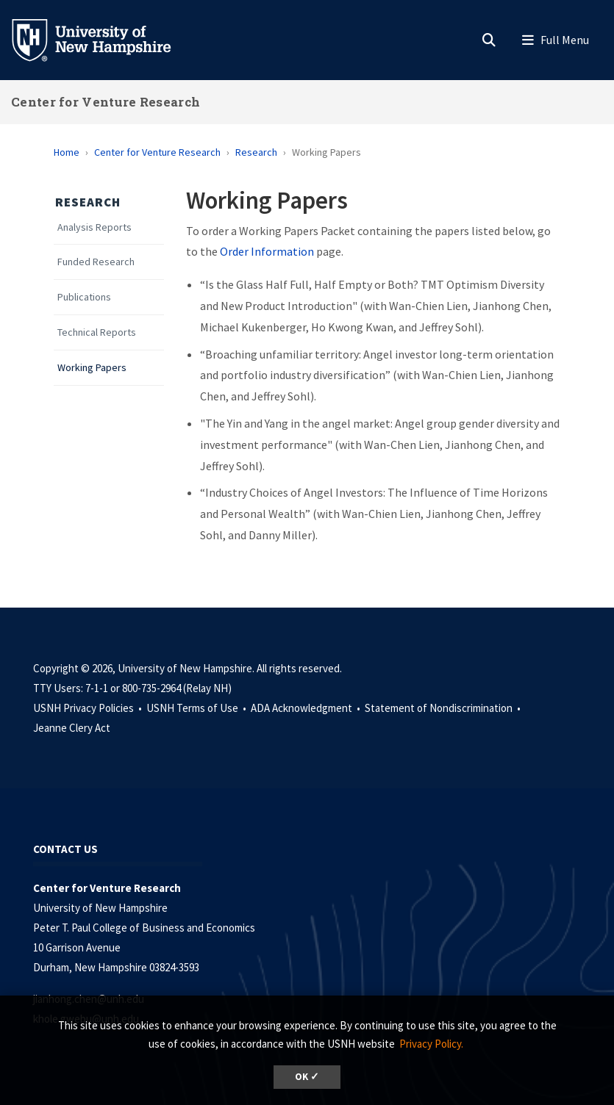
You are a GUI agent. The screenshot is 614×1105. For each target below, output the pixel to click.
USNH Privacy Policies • (88, 708)
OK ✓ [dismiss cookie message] (307, 1076)
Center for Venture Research (105, 101)
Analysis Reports (94, 227)
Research (256, 152)
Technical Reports (96, 332)
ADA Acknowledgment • (307, 708)
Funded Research (96, 262)
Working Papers (91, 367)
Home (66, 152)
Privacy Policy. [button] (431, 1044)
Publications (84, 297)
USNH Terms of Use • (197, 708)
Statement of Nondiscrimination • (444, 708)
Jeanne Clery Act (71, 728)
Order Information (267, 251)
